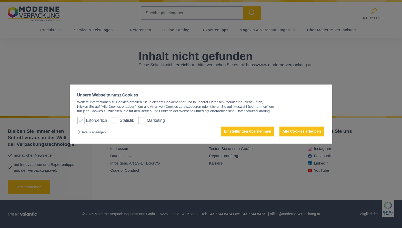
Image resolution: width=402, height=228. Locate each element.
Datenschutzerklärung (253, 111)
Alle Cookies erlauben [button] (301, 131)
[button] (93, 132)
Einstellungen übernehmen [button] (247, 131)
